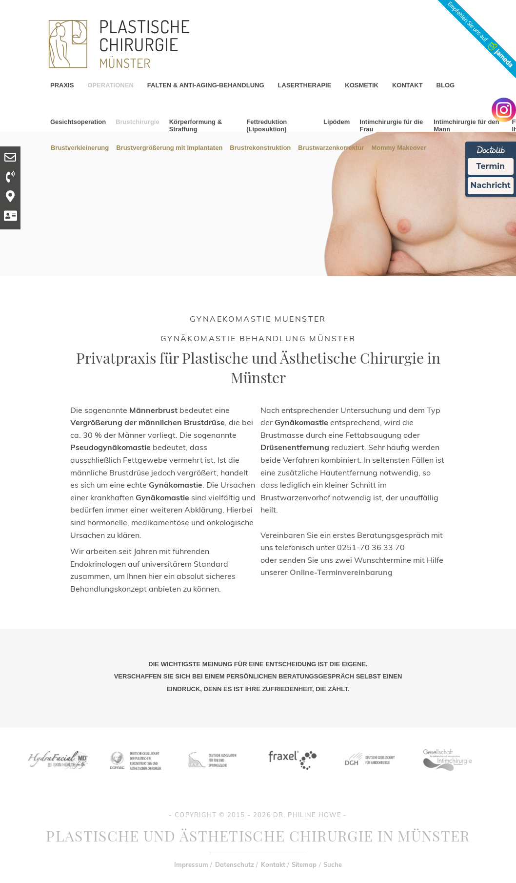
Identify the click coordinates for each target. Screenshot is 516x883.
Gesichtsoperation (78, 121)
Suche (332, 864)
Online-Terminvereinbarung (341, 572)
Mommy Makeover (398, 147)
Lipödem (336, 121)
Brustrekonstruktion (260, 147)
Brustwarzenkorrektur (331, 147)
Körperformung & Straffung (195, 125)
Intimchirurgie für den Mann (466, 125)
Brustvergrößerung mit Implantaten (169, 147)
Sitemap (304, 864)
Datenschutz (234, 864)
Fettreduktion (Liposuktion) (266, 125)
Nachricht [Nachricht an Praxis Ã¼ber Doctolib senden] (491, 185)
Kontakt (273, 864)
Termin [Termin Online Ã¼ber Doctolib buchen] (490, 166)
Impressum (191, 864)
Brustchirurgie (137, 121)
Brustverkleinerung (80, 147)
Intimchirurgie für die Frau (391, 125)
